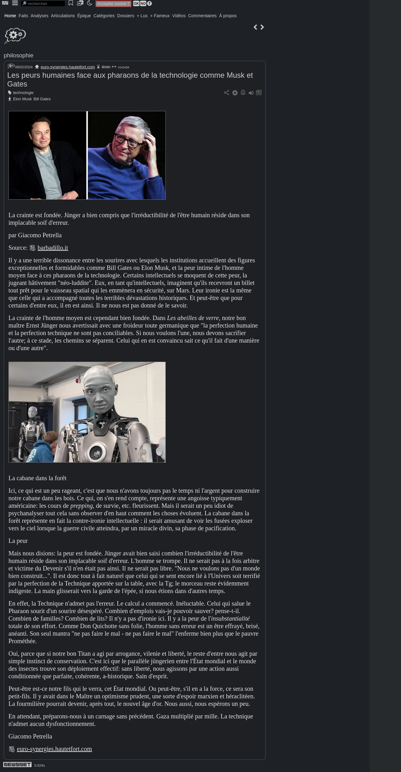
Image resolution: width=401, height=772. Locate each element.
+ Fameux (160, 15)
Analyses (40, 15)
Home (10, 15)
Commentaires (202, 15)
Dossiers (125, 15)
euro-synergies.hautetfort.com (68, 67)
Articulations (63, 15)
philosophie (19, 55)
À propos (228, 15)
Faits (23, 15)
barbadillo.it (53, 247)
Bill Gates (42, 99)
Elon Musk (22, 99)
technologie (23, 92)
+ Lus (142, 15)
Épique (84, 15)
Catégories (104, 15)
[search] (43, 4)
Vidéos (179, 15)
